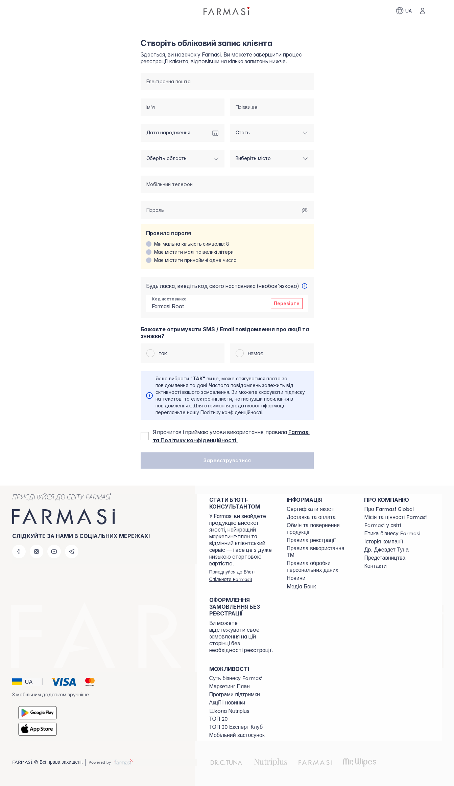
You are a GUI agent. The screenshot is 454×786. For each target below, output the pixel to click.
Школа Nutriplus (229, 711)
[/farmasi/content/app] (237, 735)
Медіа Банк (301, 586)
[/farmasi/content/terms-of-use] (311, 540)
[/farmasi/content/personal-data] (319, 567)
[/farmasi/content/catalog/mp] (229, 686)
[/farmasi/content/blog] (296, 578)
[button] (227, 461)
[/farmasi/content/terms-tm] (319, 552)
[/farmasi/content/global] (389, 509)
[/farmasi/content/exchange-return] (319, 529)
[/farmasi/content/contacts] (375, 566)
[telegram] (71, 551)
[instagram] (36, 551)
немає (256, 353)
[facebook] (19, 551)
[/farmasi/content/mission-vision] (395, 517)
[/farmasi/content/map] (384, 558)
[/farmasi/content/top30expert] (236, 727)
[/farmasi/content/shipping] (311, 517)
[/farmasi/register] (241, 575)
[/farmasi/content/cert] (311, 509)
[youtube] (54, 551)
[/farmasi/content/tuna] (386, 549)
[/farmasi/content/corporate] (382, 525)
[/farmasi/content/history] (383, 541)
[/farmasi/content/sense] (236, 678)
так (163, 353)
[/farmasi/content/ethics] (392, 533)
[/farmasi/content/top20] (218, 719)
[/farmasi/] (227, 10)
